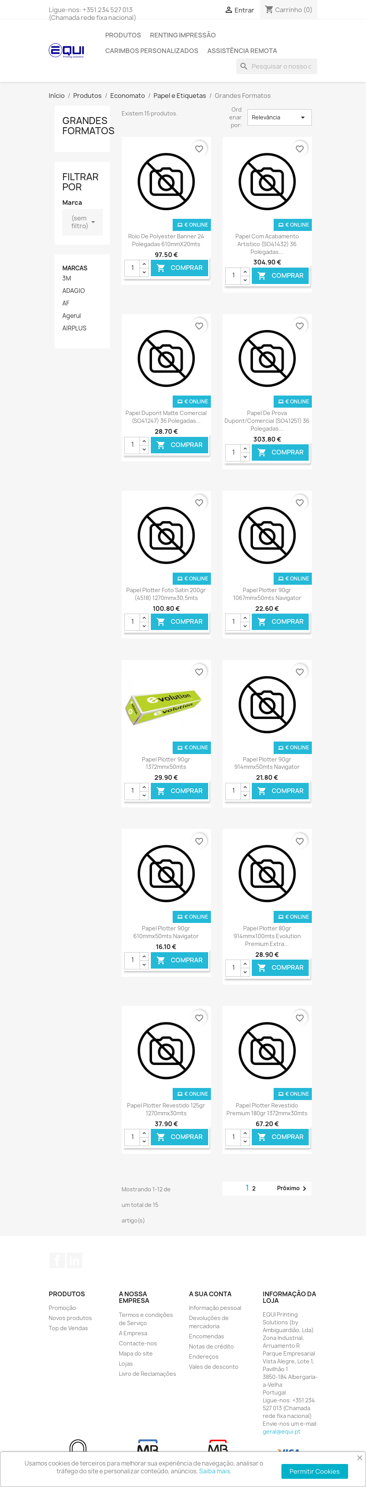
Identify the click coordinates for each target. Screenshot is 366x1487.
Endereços (204, 1356)
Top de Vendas (68, 1328)
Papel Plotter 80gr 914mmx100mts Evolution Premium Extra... (267, 936)
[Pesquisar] (276, 66)
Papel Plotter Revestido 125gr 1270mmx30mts (166, 1109)
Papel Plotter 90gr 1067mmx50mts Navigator (267, 594)
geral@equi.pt (282, 1431)
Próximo (293, 1188)
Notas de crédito (211, 1346)
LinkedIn (74, 1260)
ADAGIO (73, 291)
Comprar (179, 268)
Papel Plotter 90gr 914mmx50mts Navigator (267, 763)
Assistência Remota (242, 50)
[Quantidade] (132, 268)
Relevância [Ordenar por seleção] (279, 117)
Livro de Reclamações (147, 1373)
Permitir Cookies (315, 1471)
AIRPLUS (74, 328)
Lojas (126, 1363)
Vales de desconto (214, 1366)
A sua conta (210, 1294)
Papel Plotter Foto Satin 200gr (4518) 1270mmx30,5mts (166, 594)
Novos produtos (70, 1318)
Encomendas (206, 1336)
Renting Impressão (183, 35)
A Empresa (133, 1333)
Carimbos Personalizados (151, 50)
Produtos (123, 35)
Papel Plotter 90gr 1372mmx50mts (166, 763)
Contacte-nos (138, 1343)
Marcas (74, 268)
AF (65, 303)
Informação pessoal (215, 1307)
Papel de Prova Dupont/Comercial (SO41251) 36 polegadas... (267, 420)
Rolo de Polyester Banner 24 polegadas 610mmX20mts (166, 240)
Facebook (57, 1260)
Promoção (62, 1307)
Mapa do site (136, 1353)
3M (66, 278)
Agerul (71, 316)
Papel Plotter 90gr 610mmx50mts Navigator (166, 932)
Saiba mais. (215, 1471)
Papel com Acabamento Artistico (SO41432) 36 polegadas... (267, 244)
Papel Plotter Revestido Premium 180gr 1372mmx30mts (267, 1109)
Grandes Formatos (88, 125)
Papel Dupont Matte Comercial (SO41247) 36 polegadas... (166, 416)
